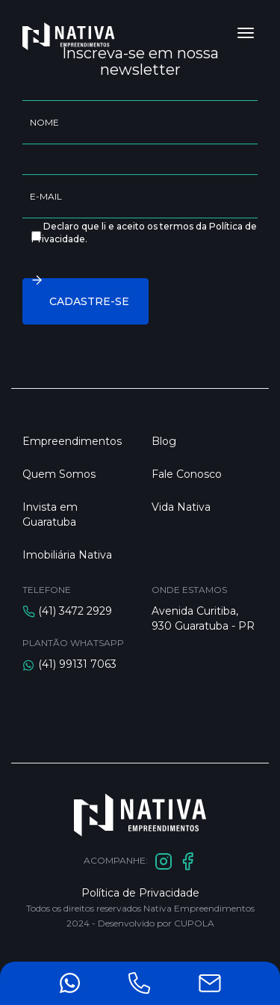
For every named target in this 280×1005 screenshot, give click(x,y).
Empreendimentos (72, 441)
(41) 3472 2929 (75, 611)
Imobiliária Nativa (67, 555)
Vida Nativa (181, 507)
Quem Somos (59, 474)
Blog (164, 441)
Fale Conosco (187, 474)
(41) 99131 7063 (77, 664)
